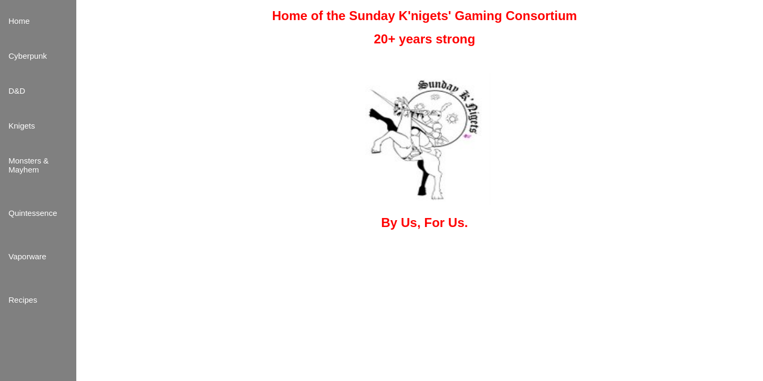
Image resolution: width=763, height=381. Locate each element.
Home (19, 20)
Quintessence (32, 212)
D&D (16, 90)
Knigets (21, 125)
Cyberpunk (27, 55)
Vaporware (27, 256)
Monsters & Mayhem (28, 165)
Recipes (22, 299)
